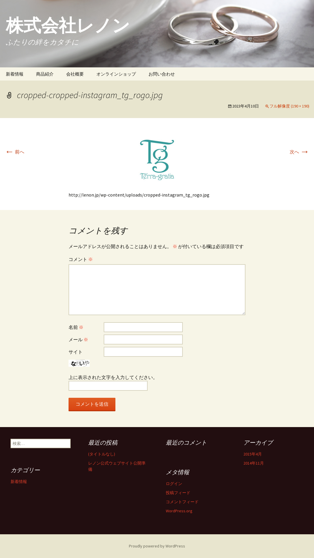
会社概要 (75, 74)
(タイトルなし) (101, 454)
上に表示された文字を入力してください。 (113, 377)
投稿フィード (178, 492)
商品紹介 (45, 74)
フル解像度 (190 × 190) (289, 106)
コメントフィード (182, 501)
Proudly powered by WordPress (157, 546)
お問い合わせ (162, 74)
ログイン (174, 483)
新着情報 (14, 74)
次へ (299, 152)
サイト (76, 352)
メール (78, 339)
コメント (81, 259)
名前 (76, 327)
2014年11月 (253, 463)
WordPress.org (179, 510)
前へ (14, 152)
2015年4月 (252, 454)
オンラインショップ (116, 74)
